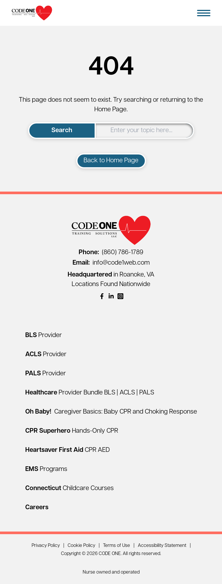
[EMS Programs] (46, 469)
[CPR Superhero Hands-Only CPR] (71, 431)
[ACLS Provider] (45, 354)
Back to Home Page (111, 160)
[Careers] (36, 507)
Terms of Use (116, 545)
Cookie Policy (81, 545)
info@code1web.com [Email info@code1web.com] (111, 263)
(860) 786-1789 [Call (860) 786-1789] (111, 252)
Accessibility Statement (162, 545)
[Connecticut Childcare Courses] (69, 488)
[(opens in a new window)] (102, 296)
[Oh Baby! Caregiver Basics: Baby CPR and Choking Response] (111, 412)
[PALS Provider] (45, 373)
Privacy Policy (46, 545)
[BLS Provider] (43, 335)
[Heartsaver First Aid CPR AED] (67, 450)
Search (61, 130)
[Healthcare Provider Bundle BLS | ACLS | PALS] (89, 393)
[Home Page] (32, 13)
